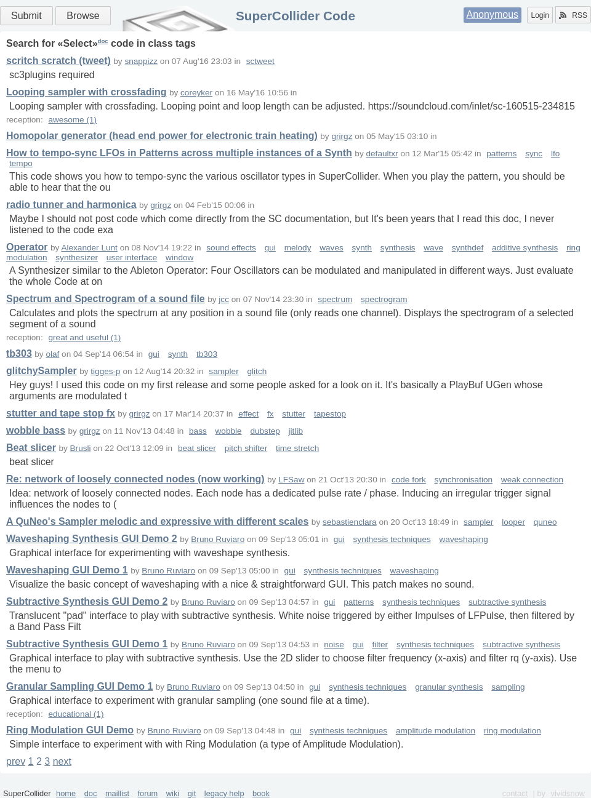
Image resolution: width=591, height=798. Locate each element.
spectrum (335, 299)
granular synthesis (449, 687)
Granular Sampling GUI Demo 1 (79, 686)
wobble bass (35, 430)
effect (248, 413)
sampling (508, 687)
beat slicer (197, 448)
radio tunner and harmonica (71, 204)
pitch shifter (246, 448)
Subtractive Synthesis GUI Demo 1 (86, 644)
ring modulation (512, 730)
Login (540, 15)
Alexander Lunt (89, 247)
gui (270, 247)
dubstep (264, 431)
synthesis (398, 247)
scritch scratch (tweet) (58, 60)
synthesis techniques (392, 539)
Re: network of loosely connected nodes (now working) (135, 479)
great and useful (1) (84, 337)
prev (15, 761)
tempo (21, 163)
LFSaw (291, 479)
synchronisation (463, 479)
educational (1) (75, 714)
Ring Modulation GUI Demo (70, 730)
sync (533, 153)
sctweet (260, 61)
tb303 (19, 353)
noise (334, 644)
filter (380, 644)
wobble (228, 431)
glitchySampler (41, 370)
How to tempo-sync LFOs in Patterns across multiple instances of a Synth (179, 153)
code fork (409, 479)
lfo (555, 153)
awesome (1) (72, 119)
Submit (26, 15)
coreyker (196, 92)
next (62, 761)
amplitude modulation (435, 730)
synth (362, 247)
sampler (223, 371)
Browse (82, 15)
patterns (501, 153)
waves (332, 247)
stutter (293, 413)
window (179, 257)
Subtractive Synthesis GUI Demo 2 (86, 601)
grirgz (341, 136)
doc (103, 41)
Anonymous (493, 14)
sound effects (231, 247)
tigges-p (105, 371)
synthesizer (76, 257)
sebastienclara (350, 522)
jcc (224, 299)
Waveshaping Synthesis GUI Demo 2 (91, 538)
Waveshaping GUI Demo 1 (67, 570)
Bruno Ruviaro (217, 539)
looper (513, 522)
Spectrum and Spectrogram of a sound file (105, 298)
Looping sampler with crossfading (86, 92)
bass (198, 431)
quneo (545, 522)
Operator (27, 247)
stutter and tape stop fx (60, 413)
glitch (257, 371)
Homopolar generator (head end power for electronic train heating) (162, 135)
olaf (52, 354)
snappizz (141, 61)
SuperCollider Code (295, 16)
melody (298, 247)
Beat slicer (31, 447)
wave (433, 247)
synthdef (467, 247)
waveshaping (464, 539)
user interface (132, 257)
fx (270, 413)
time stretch (297, 448)
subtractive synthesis (507, 602)
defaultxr (382, 153)
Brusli (80, 448)
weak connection (532, 479)
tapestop (330, 413)
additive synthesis (525, 247)
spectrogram (384, 299)
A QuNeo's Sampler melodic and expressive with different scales (157, 521)
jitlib (296, 431)
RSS (573, 15)
